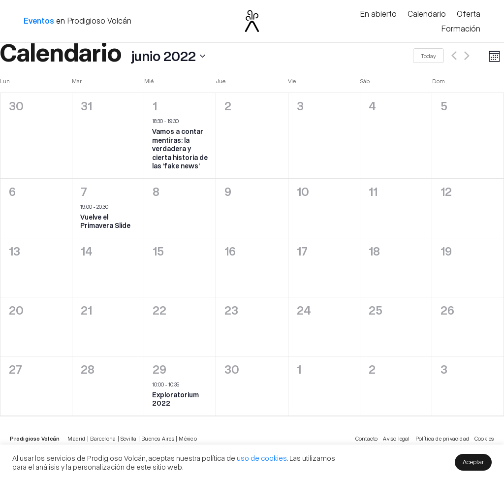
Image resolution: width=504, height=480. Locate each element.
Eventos (39, 20)
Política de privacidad (442, 438)
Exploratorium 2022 (175, 399)
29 (159, 369)
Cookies (484, 438)
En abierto (378, 14)
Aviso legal (396, 438)
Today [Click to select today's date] (428, 55)
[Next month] (467, 55)
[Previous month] (454, 55)
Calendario (427, 14)
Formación (460, 29)
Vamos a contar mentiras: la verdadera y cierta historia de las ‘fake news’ (180, 148)
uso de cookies (262, 457)
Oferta (468, 14)
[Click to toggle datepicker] (103, 56)
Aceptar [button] (473, 461)
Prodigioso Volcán (99, 20)
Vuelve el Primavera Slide (105, 221)
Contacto (366, 438)
